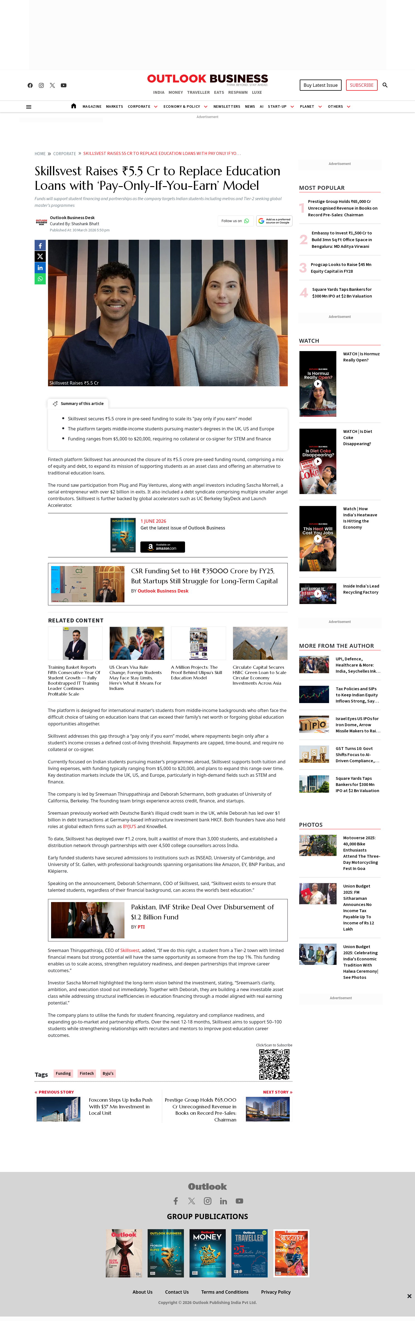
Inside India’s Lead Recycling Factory (361, 589)
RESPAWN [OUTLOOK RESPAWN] (238, 92)
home (40, 154)
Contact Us (177, 1292)
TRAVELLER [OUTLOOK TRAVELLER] (198, 92)
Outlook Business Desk (163, 591)
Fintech (87, 1074)
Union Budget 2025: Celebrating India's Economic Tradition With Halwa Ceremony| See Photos (360, 962)
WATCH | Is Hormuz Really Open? (361, 357)
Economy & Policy (182, 106)
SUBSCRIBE (361, 85)
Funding (63, 1074)
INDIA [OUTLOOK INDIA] (158, 92)
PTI (141, 927)
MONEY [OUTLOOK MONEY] (176, 92)
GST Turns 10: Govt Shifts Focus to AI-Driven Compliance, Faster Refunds (355, 754)
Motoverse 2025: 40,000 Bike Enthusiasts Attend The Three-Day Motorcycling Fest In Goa (361, 853)
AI (261, 106)
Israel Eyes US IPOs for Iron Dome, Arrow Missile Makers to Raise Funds (358, 725)
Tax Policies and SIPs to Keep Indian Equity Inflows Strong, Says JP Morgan (357, 695)
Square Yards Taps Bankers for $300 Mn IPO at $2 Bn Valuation (357, 784)
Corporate (139, 106)
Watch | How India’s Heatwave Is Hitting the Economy (360, 518)
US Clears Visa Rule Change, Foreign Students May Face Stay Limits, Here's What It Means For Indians (135, 677)
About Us (142, 1292)
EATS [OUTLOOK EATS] (219, 92)
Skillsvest (129, 950)
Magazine (92, 106)
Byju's (108, 1074)
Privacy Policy (276, 1292)
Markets (114, 106)
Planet (307, 106)
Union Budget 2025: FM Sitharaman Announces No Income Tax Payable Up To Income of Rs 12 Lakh (358, 907)
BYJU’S (130, 826)
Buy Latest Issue (321, 85)
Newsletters (227, 106)
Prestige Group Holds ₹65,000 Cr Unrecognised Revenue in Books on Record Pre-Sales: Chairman (343, 208)
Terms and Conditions (224, 1292)
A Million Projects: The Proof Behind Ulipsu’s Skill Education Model (196, 672)
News (250, 106)
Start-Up (277, 106)
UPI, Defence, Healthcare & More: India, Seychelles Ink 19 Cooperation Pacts (357, 665)
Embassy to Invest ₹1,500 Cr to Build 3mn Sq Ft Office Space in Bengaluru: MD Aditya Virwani (342, 240)
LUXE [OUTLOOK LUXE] (257, 92)
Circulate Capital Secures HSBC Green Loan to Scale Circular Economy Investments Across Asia (259, 675)
